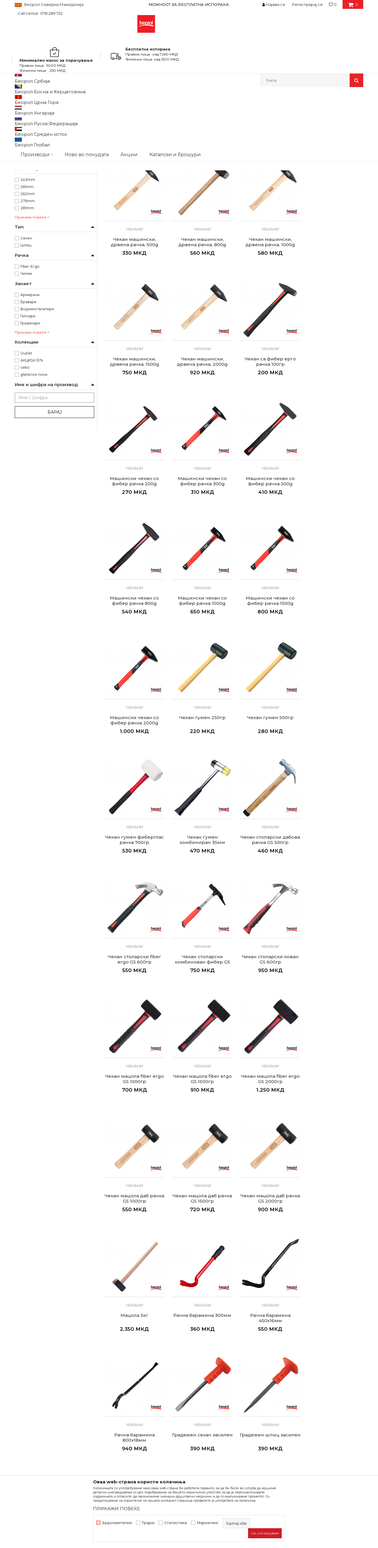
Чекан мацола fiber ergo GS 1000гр (133, 925)
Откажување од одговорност (223, 1385)
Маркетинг (208, 1523)
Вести (109, 1385)
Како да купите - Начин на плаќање (230, 1401)
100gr (25, 196)
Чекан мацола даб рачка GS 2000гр (200, 1043)
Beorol (20, 99)
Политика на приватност (218, 1393)
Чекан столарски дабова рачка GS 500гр (134, 807)
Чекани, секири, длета (114, 99)
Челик (26, 369)
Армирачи (30, 390)
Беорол (27, 254)
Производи (40, 99)
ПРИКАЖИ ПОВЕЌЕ (116, 1508)
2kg (23, 224)
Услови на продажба (214, 1376)
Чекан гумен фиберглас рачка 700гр (266, 689)
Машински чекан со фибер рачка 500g (333, 453)
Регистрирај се (307, 4)
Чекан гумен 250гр (133, 686)
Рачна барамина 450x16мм (133, 1161)
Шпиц (25, 341)
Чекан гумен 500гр (200, 686)
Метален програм (72, 99)
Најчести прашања (212, 1426)
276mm (27, 297)
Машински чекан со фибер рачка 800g (133, 571)
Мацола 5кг (267, 1041)
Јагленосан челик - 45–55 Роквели (52, 174)
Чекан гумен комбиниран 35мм (333, 689)
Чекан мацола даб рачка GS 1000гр (333, 925)
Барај (55, 508)
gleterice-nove (34, 470)
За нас (110, 1376)
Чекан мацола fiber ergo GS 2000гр (266, 925)
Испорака (202, 1410)
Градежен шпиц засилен (333, 1161)
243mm (27, 275)
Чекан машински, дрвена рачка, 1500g (266, 335)
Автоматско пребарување (181, 109)
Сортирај (222, 109)
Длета (23, 130)
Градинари (30, 419)
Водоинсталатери (37, 405)
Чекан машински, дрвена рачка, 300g (266, 217)
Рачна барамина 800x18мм (200, 1161)
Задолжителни (117, 1523)
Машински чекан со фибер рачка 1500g (266, 571)
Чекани (26, 123)
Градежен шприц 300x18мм (200, 1279)
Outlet (26, 449)
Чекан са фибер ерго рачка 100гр (133, 453)
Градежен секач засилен (266, 1161)
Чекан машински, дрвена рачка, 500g (333, 217)
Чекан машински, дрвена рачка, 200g (200, 217)
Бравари (28, 398)
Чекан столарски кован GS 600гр (333, 807)
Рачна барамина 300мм (333, 1041)
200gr (26, 210)
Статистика (175, 1523)
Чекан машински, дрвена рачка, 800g (134, 335)
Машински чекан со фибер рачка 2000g (333, 571)
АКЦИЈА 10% (31, 456)
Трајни (148, 1523)
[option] (189, 4)
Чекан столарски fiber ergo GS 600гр (200, 807)
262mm (27, 290)
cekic (25, 463)
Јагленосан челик (37, 167)
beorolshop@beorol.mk (62, 1403)
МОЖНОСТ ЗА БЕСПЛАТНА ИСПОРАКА (189, 4)
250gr (26, 217)
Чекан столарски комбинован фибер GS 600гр (266, 810)
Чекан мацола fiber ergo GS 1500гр (200, 925)
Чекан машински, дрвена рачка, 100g (133, 217)
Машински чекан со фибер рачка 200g (200, 453)
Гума (24, 153)
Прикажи (293, 109)
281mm (27, 304)
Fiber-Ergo (30, 362)
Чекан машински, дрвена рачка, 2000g (333, 335)
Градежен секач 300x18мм (133, 1279)
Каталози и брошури (125, 1401)
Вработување (118, 1393)
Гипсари (27, 412)
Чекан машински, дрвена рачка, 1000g (200, 335)
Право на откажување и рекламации (231, 1418)
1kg (23, 203)
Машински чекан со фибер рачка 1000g (200, 571)
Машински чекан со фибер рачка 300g (266, 453)
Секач (26, 334)
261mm (27, 282)
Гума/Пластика (33, 160)
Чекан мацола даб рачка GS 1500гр (134, 1043)
